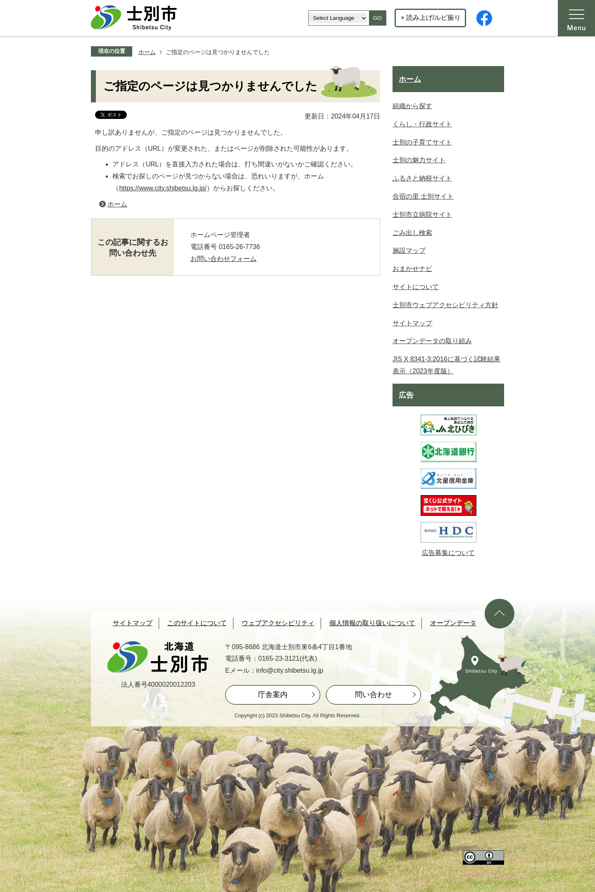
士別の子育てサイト (422, 142)
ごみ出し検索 (412, 232)
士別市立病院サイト (422, 214)
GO (377, 18)
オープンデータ (453, 622)
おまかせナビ (412, 268)
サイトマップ (412, 323)
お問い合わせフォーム (223, 258)
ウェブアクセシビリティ (278, 622)
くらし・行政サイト (422, 124)
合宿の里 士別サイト (423, 196)
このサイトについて (197, 622)
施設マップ (409, 250)
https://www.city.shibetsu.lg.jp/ (162, 188)
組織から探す (412, 105)
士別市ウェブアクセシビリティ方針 (445, 304)
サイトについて (416, 286)
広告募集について (448, 552)
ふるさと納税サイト (422, 178)
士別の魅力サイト (419, 160)
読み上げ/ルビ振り (433, 17)
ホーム (147, 52)
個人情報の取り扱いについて (372, 622)
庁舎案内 (273, 694)
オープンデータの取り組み (432, 340)
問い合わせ (373, 694)
